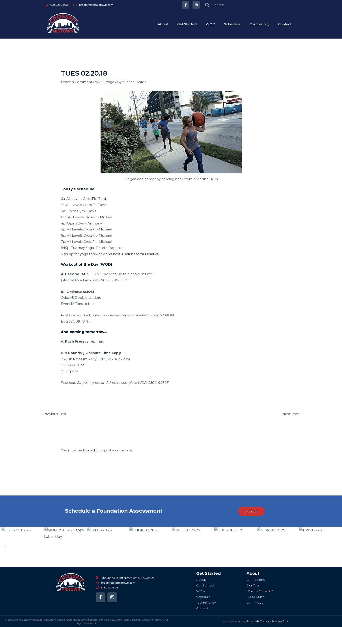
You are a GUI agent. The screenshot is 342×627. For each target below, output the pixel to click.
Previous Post (52, 414)
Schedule (232, 24)
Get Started (187, 24)
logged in (91, 450)
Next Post (292, 414)
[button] (5, 546)
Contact (285, 24)
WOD (210, 24)
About (163, 24)
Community (259, 24)
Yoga (110, 82)
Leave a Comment (76, 82)
